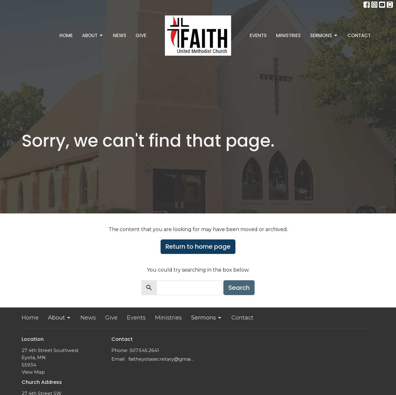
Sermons (324, 35)
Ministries (288, 35)
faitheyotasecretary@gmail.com (161, 359)
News (119, 35)
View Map (33, 372)
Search (239, 287)
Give (141, 35)
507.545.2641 (144, 350)
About (93, 35)
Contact (359, 35)
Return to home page (198, 246)
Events (258, 35)
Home (66, 35)
